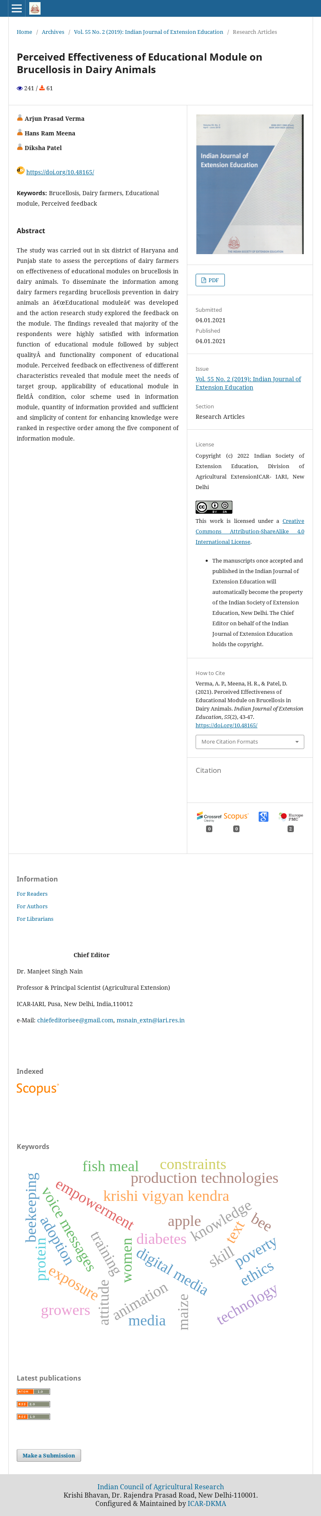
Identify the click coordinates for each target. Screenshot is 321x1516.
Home (24, 32)
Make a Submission (49, 1455)
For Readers (32, 893)
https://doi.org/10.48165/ (60, 172)
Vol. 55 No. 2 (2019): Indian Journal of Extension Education (148, 32)
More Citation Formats (229, 741)
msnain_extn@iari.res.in (151, 1020)
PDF (213, 280)
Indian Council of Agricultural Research (160, 1486)
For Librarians (35, 918)
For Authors (32, 906)
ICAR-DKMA (207, 1503)
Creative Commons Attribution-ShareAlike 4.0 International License (250, 531)
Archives (53, 32)
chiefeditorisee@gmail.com (75, 1020)
